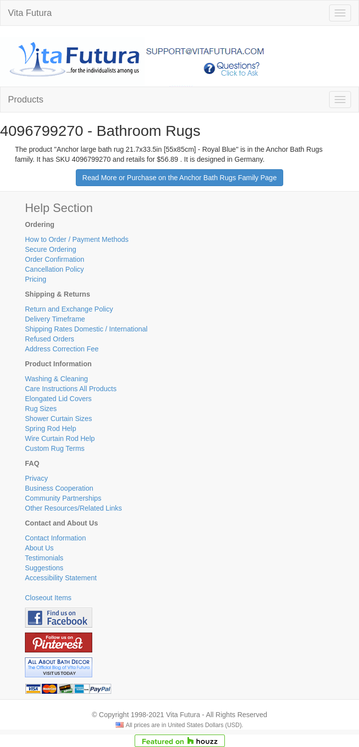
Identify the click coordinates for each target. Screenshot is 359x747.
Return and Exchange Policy (69, 309)
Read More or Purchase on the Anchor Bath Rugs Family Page (179, 178)
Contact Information (55, 538)
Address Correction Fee (62, 349)
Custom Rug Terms (55, 448)
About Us (39, 548)
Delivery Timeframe (55, 319)
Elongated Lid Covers (58, 399)
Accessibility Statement (61, 578)
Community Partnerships (63, 498)
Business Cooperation (59, 488)
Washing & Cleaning (56, 379)
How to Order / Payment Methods (77, 239)
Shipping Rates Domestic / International (86, 329)
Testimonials (44, 558)
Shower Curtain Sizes (58, 419)
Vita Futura (30, 13)
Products (25, 100)
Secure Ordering (50, 249)
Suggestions (44, 568)
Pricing (35, 279)
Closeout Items (48, 598)
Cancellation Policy (54, 269)
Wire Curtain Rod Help (60, 438)
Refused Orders (49, 339)
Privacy (36, 478)
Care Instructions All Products (71, 389)
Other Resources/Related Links (73, 508)
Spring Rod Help (50, 428)
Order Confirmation (54, 259)
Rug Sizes (41, 409)
